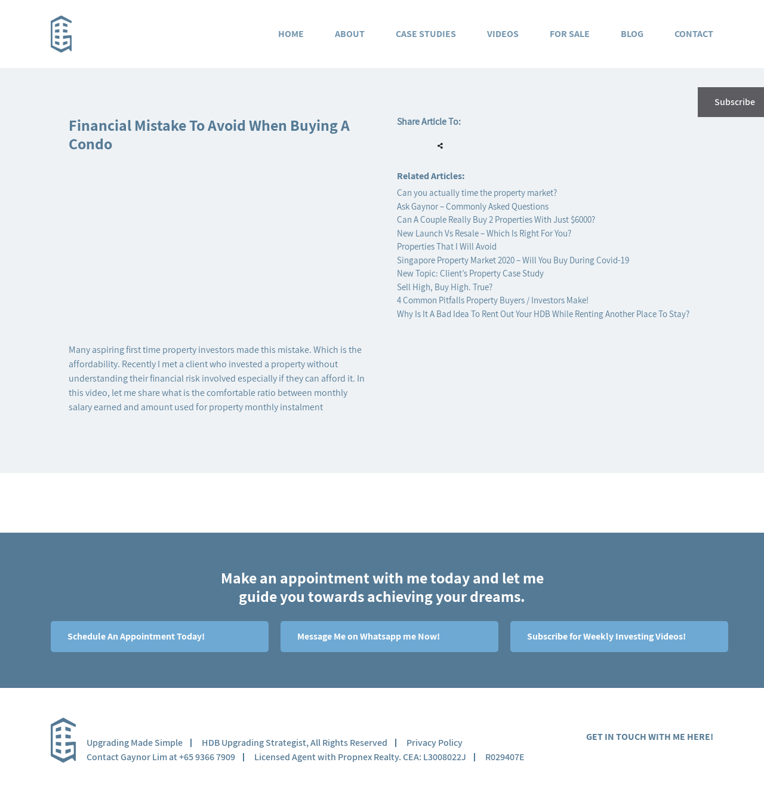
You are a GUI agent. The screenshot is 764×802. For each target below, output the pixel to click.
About (350, 33)
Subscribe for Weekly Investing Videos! (605, 636)
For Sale (570, 33)
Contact (693, 33)
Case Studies (426, 33)
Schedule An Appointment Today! (135, 636)
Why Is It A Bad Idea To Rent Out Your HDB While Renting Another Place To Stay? (543, 313)
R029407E (505, 757)
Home (291, 33)
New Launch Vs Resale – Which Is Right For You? (484, 233)
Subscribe (731, 102)
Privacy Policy (434, 742)
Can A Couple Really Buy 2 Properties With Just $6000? (496, 219)
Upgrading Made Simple (135, 742)
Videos (503, 33)
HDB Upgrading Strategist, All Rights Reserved (294, 742)
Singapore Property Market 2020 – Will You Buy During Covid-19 (513, 260)
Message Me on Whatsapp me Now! (367, 636)
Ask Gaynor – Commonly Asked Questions (473, 206)
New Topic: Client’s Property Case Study (470, 273)
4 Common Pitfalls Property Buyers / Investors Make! (493, 300)
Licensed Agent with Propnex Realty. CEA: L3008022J (360, 757)
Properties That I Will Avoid (447, 246)
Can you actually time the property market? (477, 192)
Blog (632, 33)
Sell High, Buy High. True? (444, 287)
